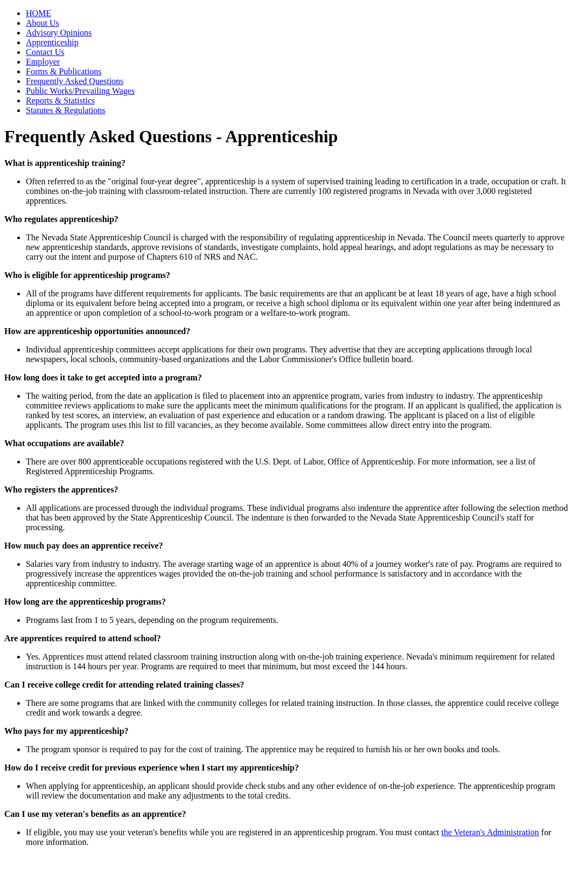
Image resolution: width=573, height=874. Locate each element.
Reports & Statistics (60, 100)
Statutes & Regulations (66, 110)
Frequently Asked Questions (74, 81)
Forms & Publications (63, 71)
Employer (43, 61)
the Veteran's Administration (490, 832)
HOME (38, 13)
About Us (42, 22)
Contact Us (45, 52)
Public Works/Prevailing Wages (80, 90)
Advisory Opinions (59, 32)
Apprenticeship (52, 42)
